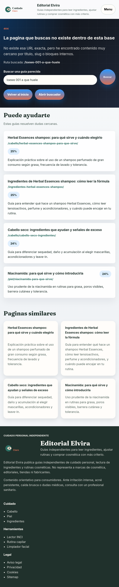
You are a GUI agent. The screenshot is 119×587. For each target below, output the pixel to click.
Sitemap (12, 577)
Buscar (107, 77)
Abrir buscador (50, 94)
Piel (9, 516)
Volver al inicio (18, 94)
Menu (108, 9)
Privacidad (14, 567)
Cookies (12, 572)
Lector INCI (15, 537)
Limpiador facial (18, 546)
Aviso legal (14, 562)
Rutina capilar (16, 542)
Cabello (12, 511)
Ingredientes (15, 521)
